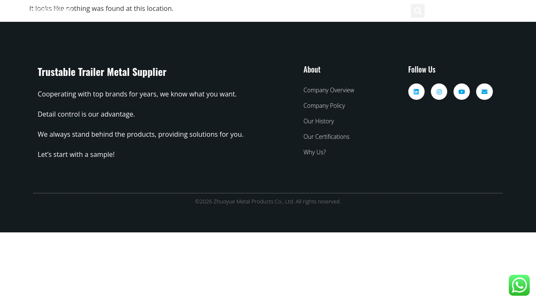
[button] (418, 11)
